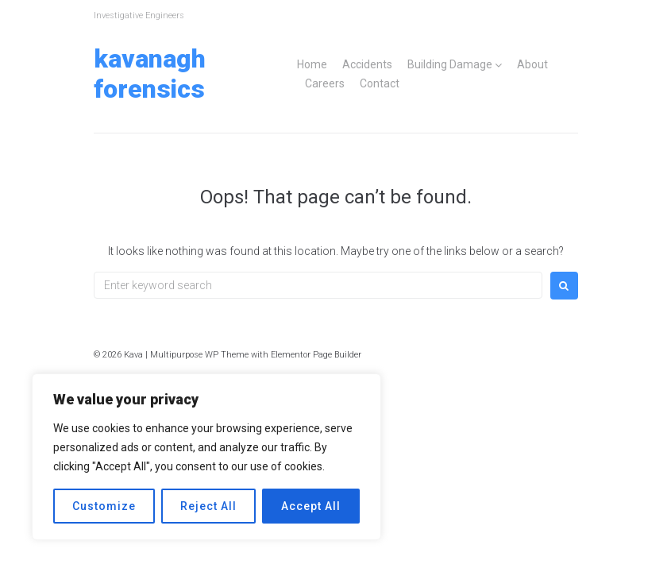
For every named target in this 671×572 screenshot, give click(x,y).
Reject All (208, 506)
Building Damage (449, 64)
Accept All (311, 506)
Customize (104, 506)
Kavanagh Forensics (150, 74)
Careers (325, 83)
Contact (379, 83)
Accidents (367, 64)
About (532, 64)
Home (312, 64)
